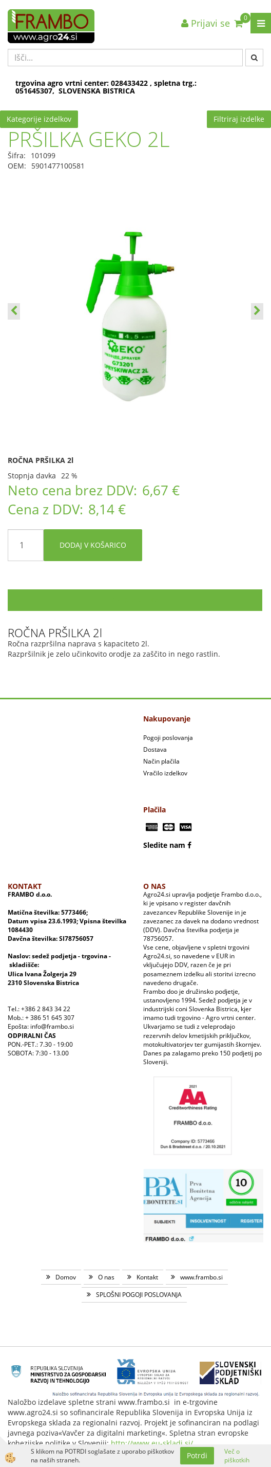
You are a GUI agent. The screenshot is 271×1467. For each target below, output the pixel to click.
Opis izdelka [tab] (135, 600)
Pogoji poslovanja (168, 737)
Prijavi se (205, 23)
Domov (65, 1277)
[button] (257, 311)
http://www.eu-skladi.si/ (152, 1443)
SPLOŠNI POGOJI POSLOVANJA (139, 1294)
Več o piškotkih (236, 1455)
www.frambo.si (201, 1277)
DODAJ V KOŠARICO (93, 545)
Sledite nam (164, 845)
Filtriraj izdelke (239, 119)
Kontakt (147, 1277)
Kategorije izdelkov (39, 119)
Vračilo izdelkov (165, 773)
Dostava (155, 749)
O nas (106, 1277)
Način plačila (161, 761)
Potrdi (197, 1455)
